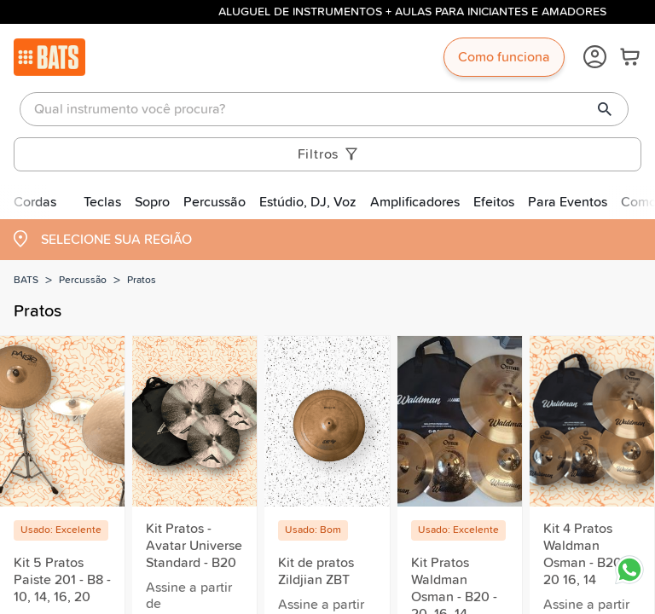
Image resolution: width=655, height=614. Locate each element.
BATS (26, 280)
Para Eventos (567, 202)
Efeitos (493, 202)
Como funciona (504, 57)
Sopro (152, 202)
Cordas (35, 202)
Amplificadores (415, 202)
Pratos (141, 280)
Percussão (214, 202)
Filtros (328, 154)
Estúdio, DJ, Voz (307, 202)
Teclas (102, 202)
